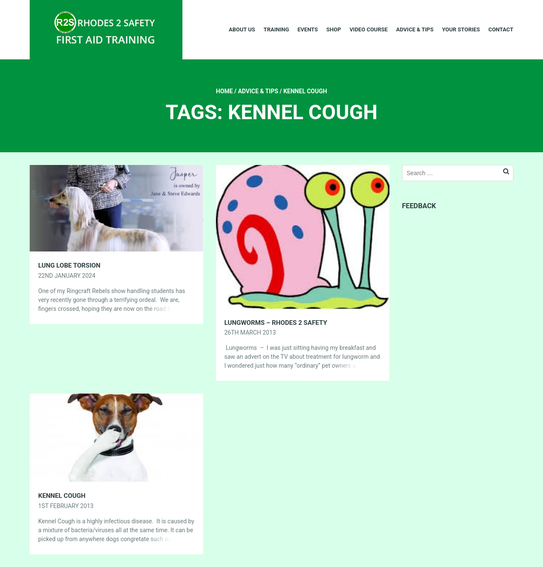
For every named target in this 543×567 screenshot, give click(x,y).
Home (224, 91)
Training (276, 29)
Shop (333, 29)
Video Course (369, 29)
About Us (242, 29)
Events (307, 29)
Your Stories (461, 29)
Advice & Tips (415, 29)
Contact (500, 29)
